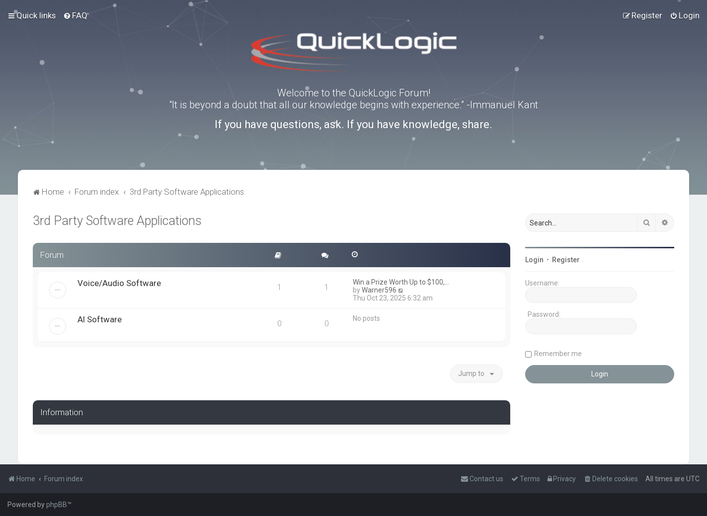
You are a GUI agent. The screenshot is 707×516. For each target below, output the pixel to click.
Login (534, 260)
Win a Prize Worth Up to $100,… (401, 282)
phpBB (56, 505)
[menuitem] (75, 15)
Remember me (558, 354)
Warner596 (379, 290)
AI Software (100, 319)
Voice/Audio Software (119, 283)
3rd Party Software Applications (117, 221)
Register (566, 260)
